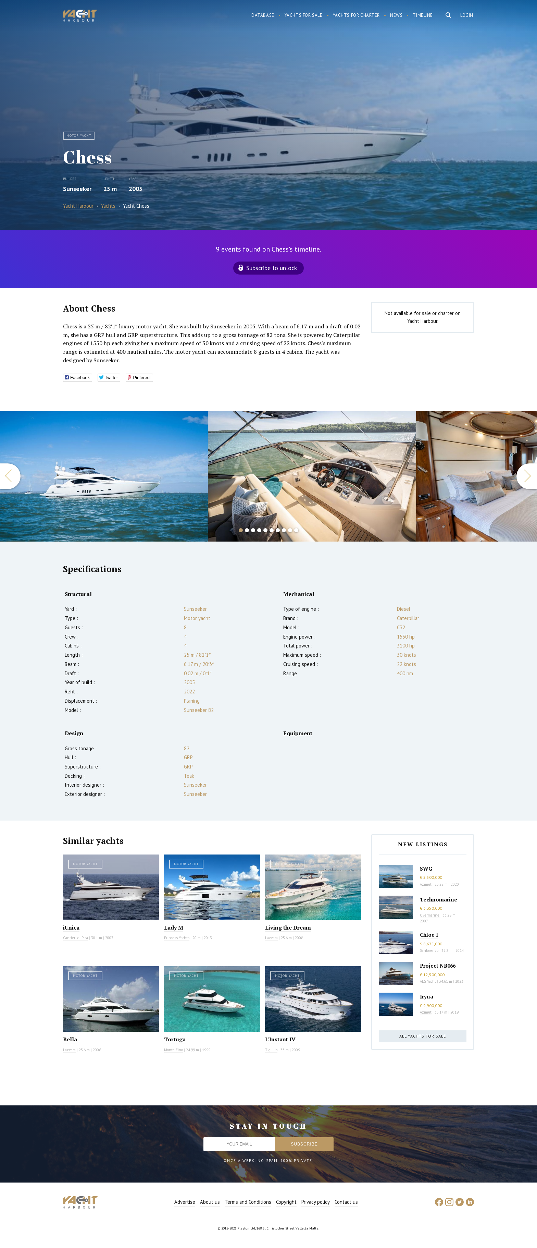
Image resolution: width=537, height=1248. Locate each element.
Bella (70, 1039)
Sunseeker (77, 189)
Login (466, 15)
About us (210, 1202)
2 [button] (247, 530)
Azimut (426, 884)
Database (262, 15)
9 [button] (290, 530)
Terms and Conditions (248, 1202)
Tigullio (271, 1049)
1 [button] (241, 530)
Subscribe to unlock (271, 268)
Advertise (184, 1202)
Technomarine (438, 899)
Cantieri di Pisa (75, 937)
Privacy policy (315, 1202)
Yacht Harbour (80, 16)
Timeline (423, 15)
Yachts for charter (356, 15)
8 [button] (284, 530)
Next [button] (526, 476)
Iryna (426, 996)
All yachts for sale (422, 1036)
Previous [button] (10, 476)
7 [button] (278, 530)
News (396, 15)
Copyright (286, 1202)
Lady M (173, 927)
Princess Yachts (176, 937)
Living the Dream (288, 927)
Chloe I (429, 934)
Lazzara (271, 937)
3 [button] (253, 530)
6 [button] (272, 530)
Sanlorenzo (429, 950)
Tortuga (175, 1039)
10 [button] (296, 530)
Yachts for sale (304, 15)
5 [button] (265, 530)
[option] (312, 476)
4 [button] (259, 530)
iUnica (71, 927)
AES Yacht (428, 981)
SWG (426, 868)
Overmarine (430, 915)
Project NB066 (437, 965)
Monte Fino (173, 1049)
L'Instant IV (280, 1039)
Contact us (346, 1202)
